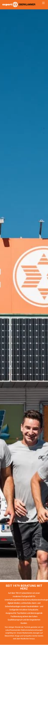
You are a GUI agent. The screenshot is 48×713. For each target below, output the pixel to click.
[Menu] (43, 3)
